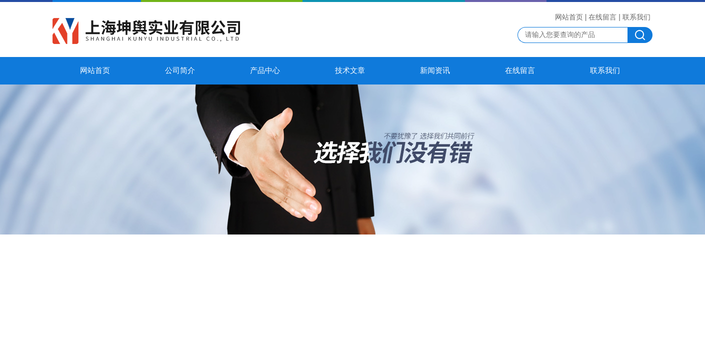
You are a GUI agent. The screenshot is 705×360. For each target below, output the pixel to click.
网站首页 (569, 17)
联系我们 (636, 17)
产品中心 (265, 70)
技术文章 (350, 70)
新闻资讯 (435, 70)
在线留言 (602, 17)
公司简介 (180, 70)
